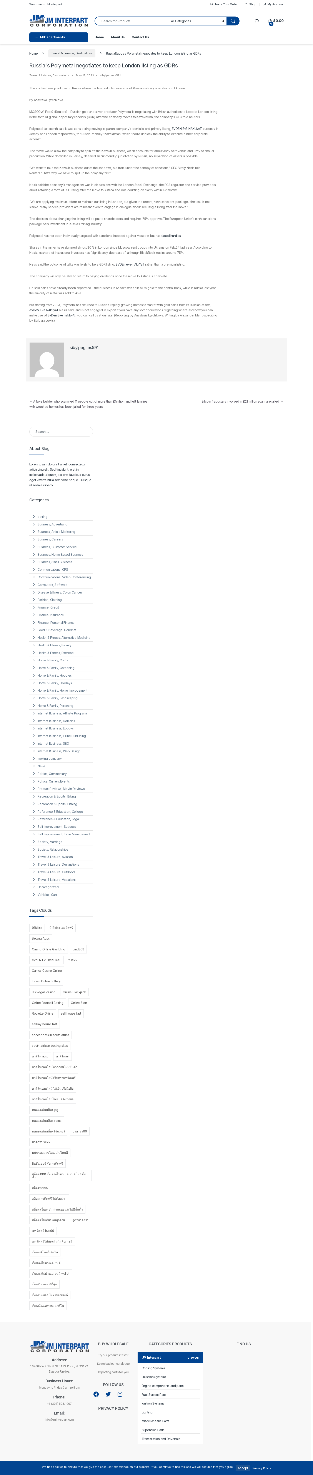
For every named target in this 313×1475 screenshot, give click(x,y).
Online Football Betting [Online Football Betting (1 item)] (47, 1003)
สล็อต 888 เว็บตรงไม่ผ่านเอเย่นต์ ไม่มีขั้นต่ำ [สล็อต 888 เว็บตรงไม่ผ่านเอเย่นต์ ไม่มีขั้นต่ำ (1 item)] (59, 1175)
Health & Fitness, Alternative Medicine (64, 637)
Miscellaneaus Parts (155, 1421)
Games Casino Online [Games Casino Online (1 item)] (47, 970)
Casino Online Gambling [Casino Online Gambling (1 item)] (48, 949)
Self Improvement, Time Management (64, 834)
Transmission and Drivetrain (161, 1439)
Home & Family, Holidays (55, 683)
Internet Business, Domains (56, 721)
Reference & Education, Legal (59, 819)
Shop (250, 4)
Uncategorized (48, 887)
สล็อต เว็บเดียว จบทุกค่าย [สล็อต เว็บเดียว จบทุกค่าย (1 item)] (48, 1220)
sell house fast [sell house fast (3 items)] (71, 1013)
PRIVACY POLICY (113, 1408)
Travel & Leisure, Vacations (57, 879)
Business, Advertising (52, 524)
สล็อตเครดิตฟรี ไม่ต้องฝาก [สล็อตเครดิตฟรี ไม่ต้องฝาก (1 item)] (49, 1198)
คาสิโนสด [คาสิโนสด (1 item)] (62, 1056)
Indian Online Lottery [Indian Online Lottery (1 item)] (46, 981)
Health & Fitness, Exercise (56, 653)
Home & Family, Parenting (55, 705)
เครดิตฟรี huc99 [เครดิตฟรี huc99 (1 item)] (43, 1231)
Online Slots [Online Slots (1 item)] (79, 1003)
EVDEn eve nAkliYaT (130, 264)
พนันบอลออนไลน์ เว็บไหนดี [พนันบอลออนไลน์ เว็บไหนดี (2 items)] (50, 1152)
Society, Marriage (50, 842)
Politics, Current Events (54, 781)
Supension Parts (153, 1430)
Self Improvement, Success (57, 826)
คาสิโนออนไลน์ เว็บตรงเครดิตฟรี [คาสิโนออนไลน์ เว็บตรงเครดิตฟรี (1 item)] (54, 1078)
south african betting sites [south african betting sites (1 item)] (50, 1045)
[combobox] (132, 21)
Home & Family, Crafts (53, 660)
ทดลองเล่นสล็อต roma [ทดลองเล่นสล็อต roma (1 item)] (47, 1120)
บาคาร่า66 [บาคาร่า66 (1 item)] (79, 1131)
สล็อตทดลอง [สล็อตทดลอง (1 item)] (40, 1188)
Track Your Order (224, 4)
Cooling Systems (153, 1368)
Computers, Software (52, 585)
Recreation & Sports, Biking (57, 796)
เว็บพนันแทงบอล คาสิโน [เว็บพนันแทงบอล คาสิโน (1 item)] (48, 1306)
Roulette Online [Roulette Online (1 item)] (42, 1013)
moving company (50, 758)
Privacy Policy (262, 1468)
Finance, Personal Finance (56, 622)
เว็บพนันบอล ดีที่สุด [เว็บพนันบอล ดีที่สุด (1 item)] (44, 1284)
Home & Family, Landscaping (58, 698)
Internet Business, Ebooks (56, 728)
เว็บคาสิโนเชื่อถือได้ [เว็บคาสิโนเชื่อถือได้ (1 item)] (45, 1252)
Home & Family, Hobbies (55, 675)
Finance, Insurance (51, 615)
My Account (273, 4)
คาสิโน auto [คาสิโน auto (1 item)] (40, 1056)
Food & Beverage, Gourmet (57, 630)
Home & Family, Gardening (56, 668)
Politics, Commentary (52, 774)
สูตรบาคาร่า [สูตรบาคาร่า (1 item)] (80, 1220)
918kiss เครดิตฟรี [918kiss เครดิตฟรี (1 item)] (61, 928)
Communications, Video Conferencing (64, 577)
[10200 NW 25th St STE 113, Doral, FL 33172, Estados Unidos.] (243, 1394)
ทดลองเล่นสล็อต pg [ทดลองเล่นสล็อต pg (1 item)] (45, 1110)
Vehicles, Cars (48, 894)
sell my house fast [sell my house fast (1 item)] (44, 1024)
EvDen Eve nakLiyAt (61, 315)
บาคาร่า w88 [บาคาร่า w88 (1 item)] (41, 1142)
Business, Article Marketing (56, 531)
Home (99, 37)
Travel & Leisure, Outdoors (56, 872)
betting (42, 516)
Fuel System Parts (154, 1394)
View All (193, 1357)
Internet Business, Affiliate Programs (63, 713)
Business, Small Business (55, 562)
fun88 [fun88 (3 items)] (72, 960)
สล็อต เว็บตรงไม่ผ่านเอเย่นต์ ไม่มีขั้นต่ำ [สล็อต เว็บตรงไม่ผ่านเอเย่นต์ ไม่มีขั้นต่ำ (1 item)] (57, 1209)
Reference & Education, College (60, 811)
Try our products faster (113, 1355)
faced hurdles (171, 235)
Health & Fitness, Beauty (55, 645)
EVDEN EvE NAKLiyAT (187, 128)
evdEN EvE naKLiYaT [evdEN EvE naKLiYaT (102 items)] (46, 960)
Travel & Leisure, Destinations (72, 53)
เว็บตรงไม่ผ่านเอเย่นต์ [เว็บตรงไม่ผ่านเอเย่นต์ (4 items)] (46, 1263)
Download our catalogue (113, 1363)
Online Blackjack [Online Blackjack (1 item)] (74, 992)
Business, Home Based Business (60, 554)
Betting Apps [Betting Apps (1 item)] (41, 938)
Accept (243, 1468)
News (41, 766)
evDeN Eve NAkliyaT (43, 310)
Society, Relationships (53, 849)
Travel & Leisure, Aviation (55, 857)
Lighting (147, 1412)
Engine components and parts (163, 1386)
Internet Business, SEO (53, 743)
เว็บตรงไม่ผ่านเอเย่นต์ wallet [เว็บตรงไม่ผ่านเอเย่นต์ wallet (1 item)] (50, 1273)
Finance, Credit (48, 607)
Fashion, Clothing (50, 600)
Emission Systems (154, 1377)
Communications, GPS (53, 569)
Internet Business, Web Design (59, 751)
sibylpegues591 (110, 75)
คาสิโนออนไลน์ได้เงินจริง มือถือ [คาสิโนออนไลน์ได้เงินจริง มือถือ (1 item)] (52, 1099)
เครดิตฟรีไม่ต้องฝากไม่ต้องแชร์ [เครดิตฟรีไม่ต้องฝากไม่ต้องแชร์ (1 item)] (52, 1241)
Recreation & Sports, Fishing (57, 804)
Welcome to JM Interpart (45, 4)
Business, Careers (50, 539)
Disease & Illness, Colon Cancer (60, 592)
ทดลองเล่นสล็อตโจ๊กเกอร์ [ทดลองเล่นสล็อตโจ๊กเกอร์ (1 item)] (48, 1131)
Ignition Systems (153, 1403)
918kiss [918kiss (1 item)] (37, 928)
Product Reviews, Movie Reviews (61, 789)
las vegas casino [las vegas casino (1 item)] (43, 992)
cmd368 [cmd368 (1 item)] (78, 949)
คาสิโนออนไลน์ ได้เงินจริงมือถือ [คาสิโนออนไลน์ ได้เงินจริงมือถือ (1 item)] (52, 1088)
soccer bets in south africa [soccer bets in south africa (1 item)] (50, 1035)
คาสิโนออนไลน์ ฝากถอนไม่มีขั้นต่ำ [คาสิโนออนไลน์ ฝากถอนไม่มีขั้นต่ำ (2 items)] (54, 1067)
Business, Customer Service (57, 547)
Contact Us (140, 37)
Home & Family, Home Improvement (62, 690)
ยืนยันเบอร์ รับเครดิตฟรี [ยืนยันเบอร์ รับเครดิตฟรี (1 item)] (47, 1163)
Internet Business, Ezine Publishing (62, 736)
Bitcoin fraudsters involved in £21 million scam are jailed (243, 401)
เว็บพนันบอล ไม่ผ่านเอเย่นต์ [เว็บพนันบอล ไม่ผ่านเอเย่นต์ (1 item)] (50, 1295)
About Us (118, 37)
